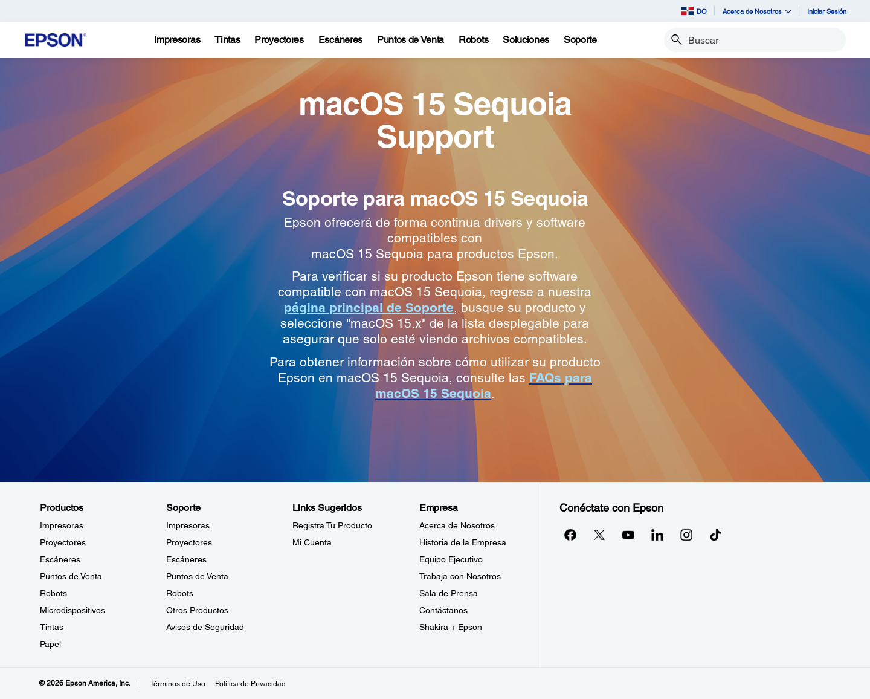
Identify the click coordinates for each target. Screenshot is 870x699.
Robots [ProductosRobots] (53, 593)
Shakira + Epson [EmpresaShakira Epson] (450, 627)
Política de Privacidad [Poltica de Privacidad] (250, 684)
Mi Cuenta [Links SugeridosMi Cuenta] (312, 542)
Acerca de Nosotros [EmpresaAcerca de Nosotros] (457, 525)
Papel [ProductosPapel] (50, 644)
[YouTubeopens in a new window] (628, 534)
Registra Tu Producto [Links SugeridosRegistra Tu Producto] (332, 525)
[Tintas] (227, 40)
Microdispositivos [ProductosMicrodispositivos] (72, 610)
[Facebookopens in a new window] (570, 534)
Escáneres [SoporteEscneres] (186, 559)
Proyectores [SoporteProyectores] (189, 542)
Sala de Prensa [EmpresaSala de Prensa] (448, 593)
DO (694, 11)
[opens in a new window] (715, 534)
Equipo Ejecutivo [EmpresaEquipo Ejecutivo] (451, 559)
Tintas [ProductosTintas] (51, 627)
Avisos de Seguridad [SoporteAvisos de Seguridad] (205, 627)
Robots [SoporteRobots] (179, 593)
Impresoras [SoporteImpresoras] (188, 525)
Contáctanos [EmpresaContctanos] (443, 610)
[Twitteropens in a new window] (599, 534)
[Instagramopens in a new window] (686, 534)
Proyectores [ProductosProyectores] (63, 542)
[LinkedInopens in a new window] (657, 534)
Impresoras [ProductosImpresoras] (61, 525)
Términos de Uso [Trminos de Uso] (177, 684)
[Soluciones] (526, 40)
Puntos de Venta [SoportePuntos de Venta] (197, 576)
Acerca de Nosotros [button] (757, 11)
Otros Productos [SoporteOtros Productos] (197, 610)
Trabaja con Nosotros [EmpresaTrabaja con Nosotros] (460, 576)
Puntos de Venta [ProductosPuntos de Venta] (71, 576)
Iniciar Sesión (826, 11)
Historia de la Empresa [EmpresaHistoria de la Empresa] (462, 542)
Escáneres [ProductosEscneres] (60, 559)
